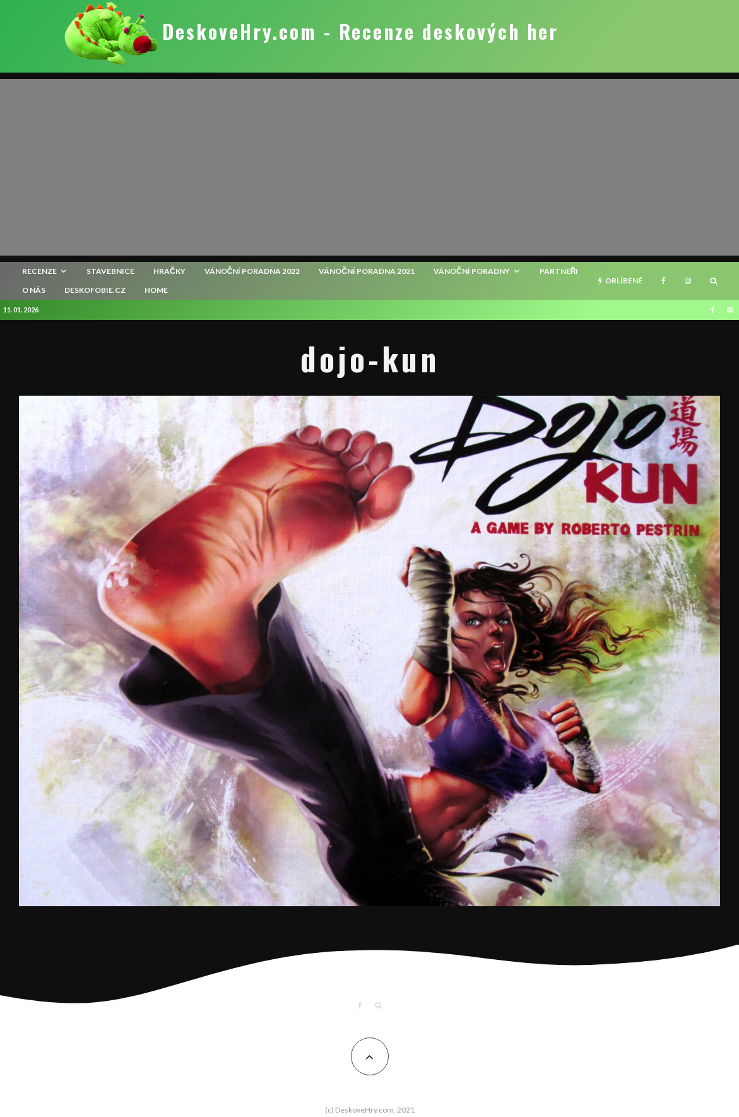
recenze (39, 271)
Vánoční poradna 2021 (367, 271)
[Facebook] (663, 281)
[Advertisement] (369, 167)
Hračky (169, 271)
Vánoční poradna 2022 (252, 271)
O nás (33, 290)
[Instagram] (688, 281)
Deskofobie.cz (95, 290)
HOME (156, 290)
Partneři (559, 271)
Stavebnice (110, 271)
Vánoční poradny (472, 271)
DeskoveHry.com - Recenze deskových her (360, 31)
